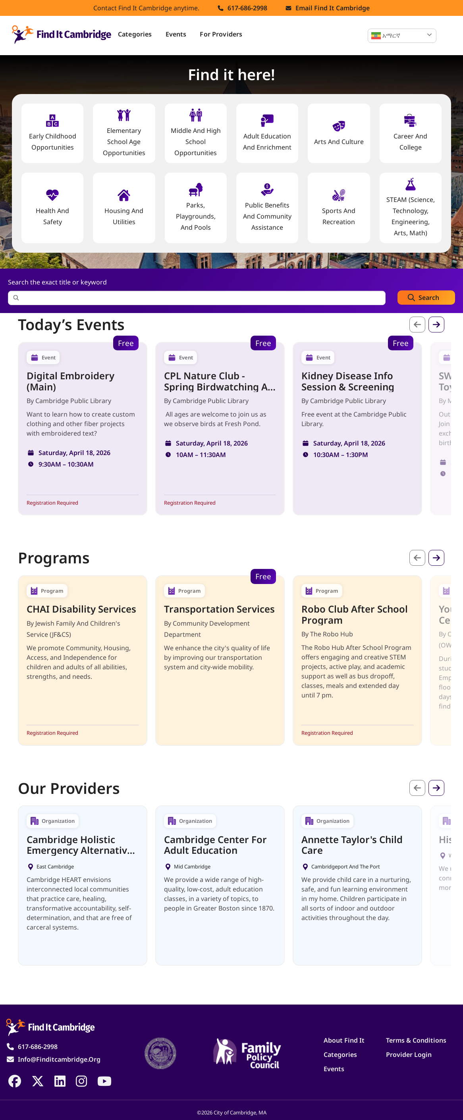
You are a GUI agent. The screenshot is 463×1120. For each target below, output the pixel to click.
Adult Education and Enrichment (267, 133)
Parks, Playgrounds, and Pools (196, 207)
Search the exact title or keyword (57, 282)
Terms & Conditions (416, 1040)
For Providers (221, 34)
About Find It (344, 1040)
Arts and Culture (339, 132)
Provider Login (409, 1054)
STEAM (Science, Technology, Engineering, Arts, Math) (410, 207)
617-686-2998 (247, 8)
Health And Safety (52, 207)
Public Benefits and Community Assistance (267, 207)
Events (176, 34)
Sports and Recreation (338, 207)
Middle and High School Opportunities (196, 132)
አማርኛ (385, 35)
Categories (135, 34)
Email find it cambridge (332, 8)
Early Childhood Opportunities (52, 133)
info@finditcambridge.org (59, 1059)
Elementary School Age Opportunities (124, 132)
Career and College (410, 133)
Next (436, 324)
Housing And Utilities (123, 207)
